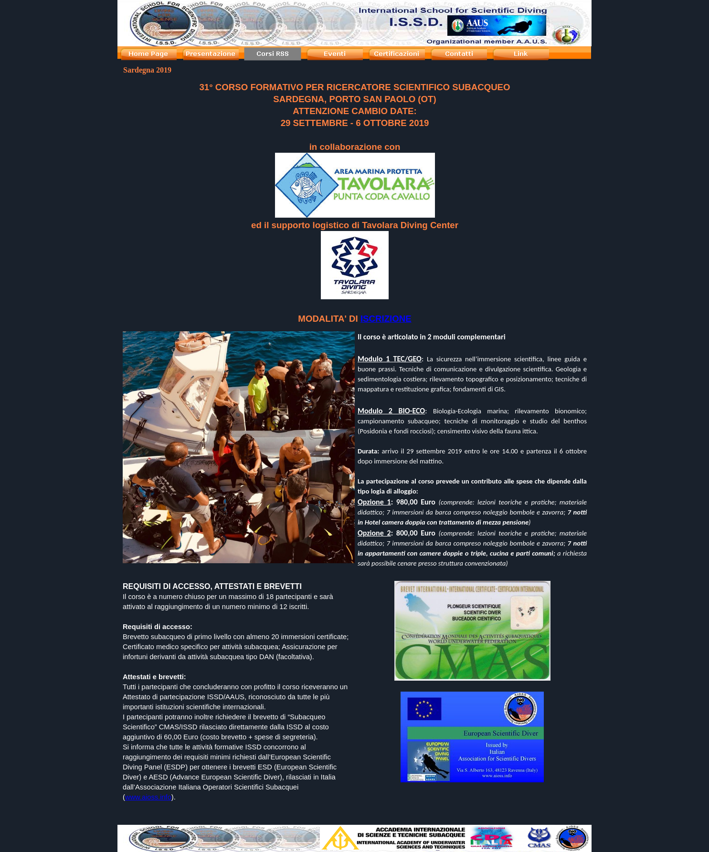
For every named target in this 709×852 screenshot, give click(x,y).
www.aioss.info (148, 797)
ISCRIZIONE (386, 319)
